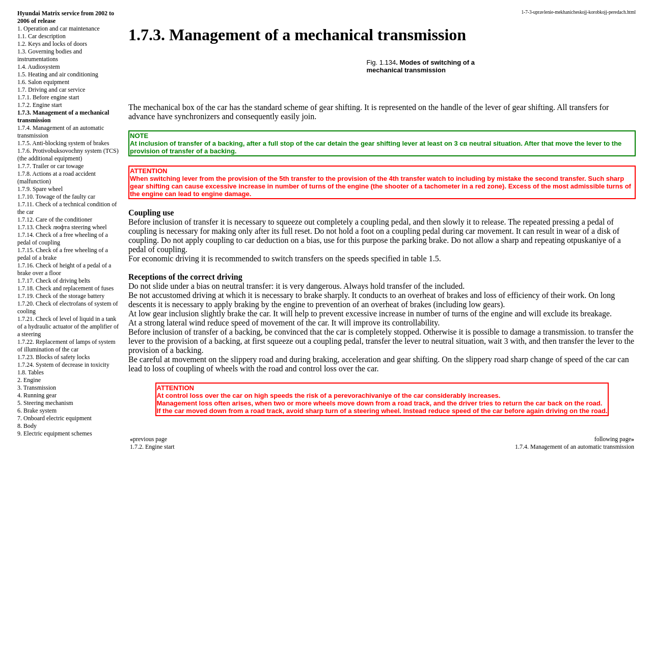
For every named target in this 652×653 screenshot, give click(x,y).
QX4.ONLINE (26, 571)
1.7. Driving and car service (51, 89)
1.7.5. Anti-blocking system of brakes (63, 143)
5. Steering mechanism (45, 402)
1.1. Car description (41, 36)
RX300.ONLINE (30, 606)
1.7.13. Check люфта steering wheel (62, 227)
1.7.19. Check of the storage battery (60, 296)
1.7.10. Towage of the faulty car (56, 196)
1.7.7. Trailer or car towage (50, 166)
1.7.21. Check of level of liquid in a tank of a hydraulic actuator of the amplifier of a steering (68, 326)
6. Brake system (37, 410)
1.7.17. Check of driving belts (53, 280)
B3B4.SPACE (25, 632)
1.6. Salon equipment (43, 82)
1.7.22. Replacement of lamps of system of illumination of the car (66, 345)
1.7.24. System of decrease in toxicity (63, 364)
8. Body (27, 425)
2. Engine (29, 380)
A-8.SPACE (22, 641)
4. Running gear (37, 395)
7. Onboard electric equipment (54, 418)
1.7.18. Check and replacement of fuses (65, 288)
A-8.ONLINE (25, 589)
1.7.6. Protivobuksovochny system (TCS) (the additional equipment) (68, 154)
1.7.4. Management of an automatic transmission (574, 446)
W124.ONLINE (28, 597)
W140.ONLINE (28, 615)
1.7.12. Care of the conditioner (54, 219)
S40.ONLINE (25, 580)
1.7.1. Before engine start (48, 97)
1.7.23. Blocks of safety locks (53, 357)
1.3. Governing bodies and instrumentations (49, 55)
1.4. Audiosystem (38, 66)
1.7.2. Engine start (39, 104)
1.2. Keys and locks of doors (52, 43)
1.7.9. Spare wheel (40, 189)
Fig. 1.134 (381, 62)
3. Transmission (36, 387)
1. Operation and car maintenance (58, 28)
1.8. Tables (30, 372)
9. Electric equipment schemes (54, 433)
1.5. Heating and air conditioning (57, 74)
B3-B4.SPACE (26, 623)
